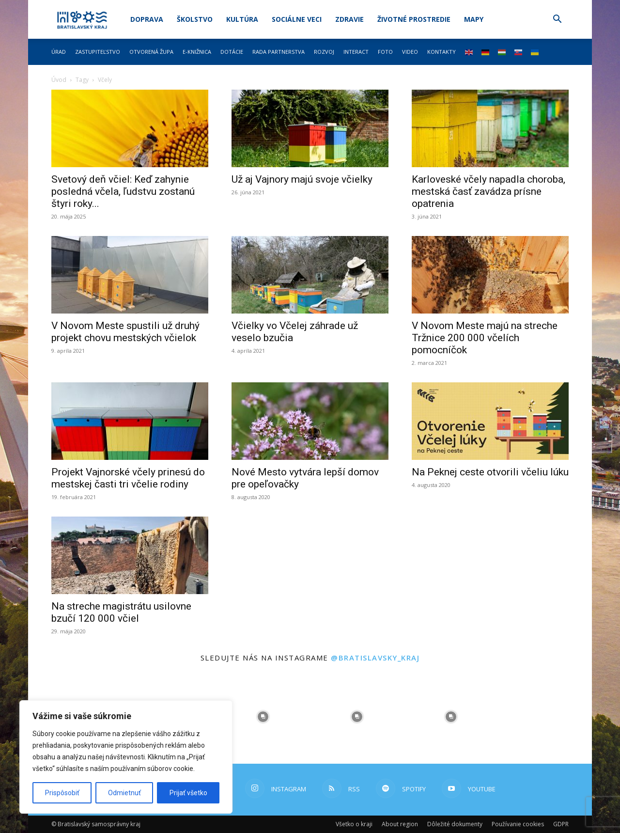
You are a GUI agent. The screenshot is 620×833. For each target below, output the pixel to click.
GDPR (561, 824)
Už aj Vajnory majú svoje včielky (302, 179)
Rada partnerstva (278, 51)
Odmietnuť (124, 793)
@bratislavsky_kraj (375, 657)
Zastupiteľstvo (97, 51)
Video (410, 51)
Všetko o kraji (354, 824)
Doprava (146, 19)
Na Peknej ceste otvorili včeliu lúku (490, 472)
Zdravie (349, 19)
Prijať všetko (188, 793)
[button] (557, 20)
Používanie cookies (518, 824)
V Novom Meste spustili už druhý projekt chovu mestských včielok (125, 332)
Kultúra (242, 19)
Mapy (473, 19)
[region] (125, 757)
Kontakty (441, 51)
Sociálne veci (297, 19)
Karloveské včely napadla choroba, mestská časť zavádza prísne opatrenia (488, 191)
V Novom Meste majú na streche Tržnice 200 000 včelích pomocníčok (485, 338)
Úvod (58, 80)
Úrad (58, 51)
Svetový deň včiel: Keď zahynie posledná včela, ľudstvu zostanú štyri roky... (123, 191)
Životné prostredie (413, 19)
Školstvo (195, 19)
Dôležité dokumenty (454, 824)
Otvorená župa (151, 51)
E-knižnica (197, 51)
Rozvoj (324, 51)
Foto (385, 51)
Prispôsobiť (62, 793)
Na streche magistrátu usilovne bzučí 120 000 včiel (121, 612)
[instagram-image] (263, 717)
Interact (356, 51)
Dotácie (231, 51)
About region (400, 824)
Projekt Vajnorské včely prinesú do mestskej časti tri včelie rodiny (128, 478)
